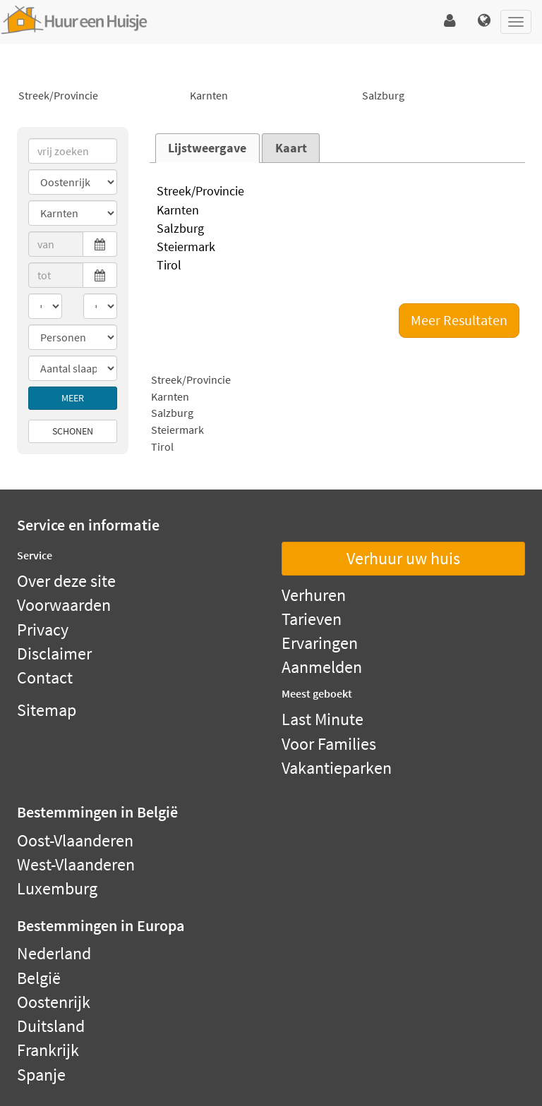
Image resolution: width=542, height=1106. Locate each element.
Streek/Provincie (99, 95)
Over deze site (66, 581)
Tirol (337, 266)
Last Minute (322, 719)
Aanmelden (322, 667)
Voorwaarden (64, 605)
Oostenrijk (53, 1002)
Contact (45, 677)
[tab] (207, 148)
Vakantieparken (337, 768)
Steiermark (337, 247)
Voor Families (329, 744)
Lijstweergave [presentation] (207, 148)
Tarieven (312, 619)
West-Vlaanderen (76, 864)
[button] (450, 21)
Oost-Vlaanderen (75, 840)
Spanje (41, 1075)
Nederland (54, 953)
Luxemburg (57, 888)
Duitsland (51, 1026)
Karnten (270, 95)
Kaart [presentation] (291, 148)
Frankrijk (48, 1050)
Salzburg (443, 95)
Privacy (42, 629)
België (39, 978)
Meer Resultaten (459, 320)
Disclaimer (54, 653)
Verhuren (314, 595)
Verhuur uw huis (403, 558)
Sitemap (46, 710)
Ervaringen (320, 643)
